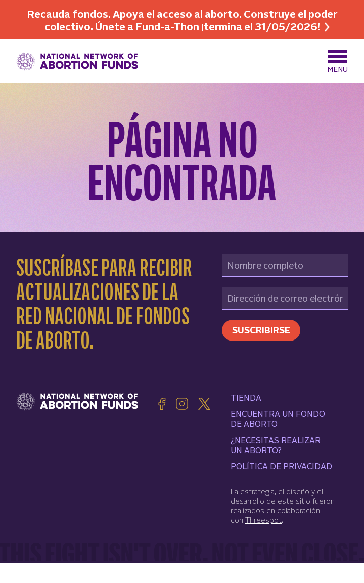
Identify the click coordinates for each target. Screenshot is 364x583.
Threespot (263, 519)
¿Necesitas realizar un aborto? (276, 444)
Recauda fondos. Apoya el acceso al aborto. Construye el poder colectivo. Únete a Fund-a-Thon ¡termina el (182, 19)
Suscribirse (261, 329)
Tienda (246, 397)
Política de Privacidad (281, 466)
